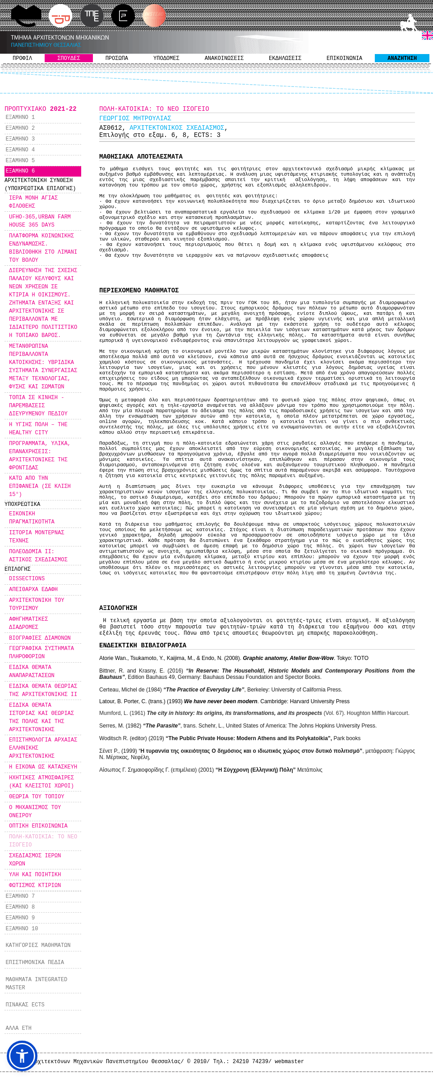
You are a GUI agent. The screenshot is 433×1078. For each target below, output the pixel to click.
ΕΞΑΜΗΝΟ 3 (20, 139)
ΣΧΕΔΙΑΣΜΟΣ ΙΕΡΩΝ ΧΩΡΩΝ (35, 860)
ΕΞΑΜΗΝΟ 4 (20, 150)
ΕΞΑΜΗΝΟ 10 (21, 929)
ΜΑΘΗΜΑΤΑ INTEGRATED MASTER (36, 984)
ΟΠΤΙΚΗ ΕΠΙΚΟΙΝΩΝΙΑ (38, 826)
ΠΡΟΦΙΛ (22, 58)
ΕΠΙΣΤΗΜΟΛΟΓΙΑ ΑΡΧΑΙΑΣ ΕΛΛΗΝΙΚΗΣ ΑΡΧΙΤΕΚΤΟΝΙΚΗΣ (43, 748)
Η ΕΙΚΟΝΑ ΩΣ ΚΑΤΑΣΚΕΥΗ (43, 767)
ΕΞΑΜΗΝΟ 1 (20, 117)
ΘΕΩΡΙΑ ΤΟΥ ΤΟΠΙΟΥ (36, 797)
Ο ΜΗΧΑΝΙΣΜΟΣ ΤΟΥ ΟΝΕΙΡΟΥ (35, 812)
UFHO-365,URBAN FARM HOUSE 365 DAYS (40, 221)
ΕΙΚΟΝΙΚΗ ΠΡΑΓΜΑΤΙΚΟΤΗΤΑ (32, 518)
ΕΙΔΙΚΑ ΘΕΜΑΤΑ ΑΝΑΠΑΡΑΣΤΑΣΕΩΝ (32, 671)
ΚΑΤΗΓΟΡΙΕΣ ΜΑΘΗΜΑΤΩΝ (37, 945)
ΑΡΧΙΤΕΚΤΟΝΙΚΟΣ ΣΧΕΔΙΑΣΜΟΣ (176, 128)
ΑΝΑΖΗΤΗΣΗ (402, 58)
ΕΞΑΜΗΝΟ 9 (20, 918)
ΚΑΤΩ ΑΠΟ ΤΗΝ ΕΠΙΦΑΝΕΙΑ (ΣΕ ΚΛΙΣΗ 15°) (40, 486)
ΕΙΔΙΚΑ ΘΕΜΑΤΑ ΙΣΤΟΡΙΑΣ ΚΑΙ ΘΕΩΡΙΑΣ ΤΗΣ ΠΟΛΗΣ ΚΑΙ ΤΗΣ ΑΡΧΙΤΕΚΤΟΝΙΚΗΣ (41, 717)
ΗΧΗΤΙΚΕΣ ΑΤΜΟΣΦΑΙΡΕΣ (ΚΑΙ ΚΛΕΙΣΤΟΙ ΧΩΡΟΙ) (41, 782)
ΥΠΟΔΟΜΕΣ (166, 58)
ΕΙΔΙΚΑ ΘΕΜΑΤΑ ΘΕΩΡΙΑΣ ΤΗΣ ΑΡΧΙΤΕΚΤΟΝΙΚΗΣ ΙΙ (43, 690)
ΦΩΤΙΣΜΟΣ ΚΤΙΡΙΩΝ (35, 885)
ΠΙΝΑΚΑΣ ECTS (24, 1005)
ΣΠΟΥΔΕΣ (68, 58)
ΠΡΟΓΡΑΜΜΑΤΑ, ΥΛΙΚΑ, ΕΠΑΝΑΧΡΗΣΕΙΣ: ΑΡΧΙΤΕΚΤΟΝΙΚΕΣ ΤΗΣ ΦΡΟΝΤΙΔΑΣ (40, 456)
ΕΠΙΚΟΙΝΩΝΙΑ (344, 58)
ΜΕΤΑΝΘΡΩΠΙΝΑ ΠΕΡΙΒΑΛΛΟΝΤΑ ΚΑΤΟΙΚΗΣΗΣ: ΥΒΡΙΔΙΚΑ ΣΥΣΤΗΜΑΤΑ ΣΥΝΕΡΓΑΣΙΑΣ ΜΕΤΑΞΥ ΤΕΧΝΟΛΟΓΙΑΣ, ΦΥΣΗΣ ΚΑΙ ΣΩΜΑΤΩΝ (43, 366)
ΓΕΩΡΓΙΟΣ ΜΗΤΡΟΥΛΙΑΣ (135, 118)
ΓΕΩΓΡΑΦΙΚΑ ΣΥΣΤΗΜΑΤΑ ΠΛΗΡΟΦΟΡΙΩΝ (41, 653)
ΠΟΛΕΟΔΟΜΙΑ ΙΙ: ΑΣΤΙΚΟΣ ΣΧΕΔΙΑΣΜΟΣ (38, 556)
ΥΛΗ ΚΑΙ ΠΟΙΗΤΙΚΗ (35, 875)
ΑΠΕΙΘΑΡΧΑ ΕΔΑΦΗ (33, 590)
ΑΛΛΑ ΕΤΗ (18, 1028)
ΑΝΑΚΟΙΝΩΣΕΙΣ (224, 58)
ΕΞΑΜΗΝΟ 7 (20, 896)
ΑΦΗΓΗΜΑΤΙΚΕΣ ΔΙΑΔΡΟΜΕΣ (28, 623)
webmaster (289, 1062)
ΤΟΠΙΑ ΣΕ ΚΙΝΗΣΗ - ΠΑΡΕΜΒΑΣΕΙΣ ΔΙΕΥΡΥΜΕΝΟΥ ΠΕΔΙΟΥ (38, 406)
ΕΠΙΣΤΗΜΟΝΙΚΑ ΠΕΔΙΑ (34, 963)
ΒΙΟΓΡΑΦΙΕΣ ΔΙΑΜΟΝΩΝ (40, 638)
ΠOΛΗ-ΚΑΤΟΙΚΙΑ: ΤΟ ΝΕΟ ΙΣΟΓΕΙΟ (43, 841)
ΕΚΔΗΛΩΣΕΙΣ (285, 58)
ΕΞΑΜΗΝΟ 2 (20, 128)
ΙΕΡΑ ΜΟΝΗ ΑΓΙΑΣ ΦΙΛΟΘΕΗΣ (33, 202)
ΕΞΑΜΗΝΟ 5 (20, 161)
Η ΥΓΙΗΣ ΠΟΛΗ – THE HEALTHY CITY (38, 429)
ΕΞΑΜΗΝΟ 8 (20, 907)
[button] (22, 1056)
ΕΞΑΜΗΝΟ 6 (20, 171)
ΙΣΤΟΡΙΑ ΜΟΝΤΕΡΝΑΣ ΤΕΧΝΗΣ (36, 537)
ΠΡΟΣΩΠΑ (117, 58)
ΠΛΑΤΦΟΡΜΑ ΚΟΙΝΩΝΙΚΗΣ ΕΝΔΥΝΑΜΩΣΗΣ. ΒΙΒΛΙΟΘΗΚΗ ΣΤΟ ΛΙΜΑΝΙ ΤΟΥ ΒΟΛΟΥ (43, 248)
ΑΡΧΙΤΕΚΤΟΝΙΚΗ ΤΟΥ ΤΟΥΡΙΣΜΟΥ (36, 604)
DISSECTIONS (27, 579)
